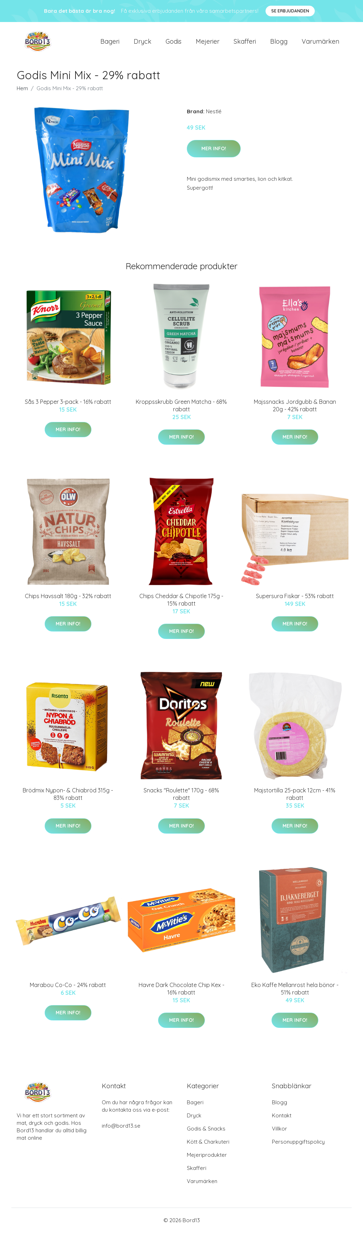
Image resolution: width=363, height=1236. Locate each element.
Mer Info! (213, 152)
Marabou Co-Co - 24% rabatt (68, 988)
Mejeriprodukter (207, 1158)
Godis (174, 43)
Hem (22, 91)
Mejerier (207, 43)
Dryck (142, 43)
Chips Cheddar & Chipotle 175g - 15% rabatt (181, 603)
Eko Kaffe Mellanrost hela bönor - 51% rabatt (295, 992)
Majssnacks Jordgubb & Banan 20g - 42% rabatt (295, 409)
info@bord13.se (121, 1129)
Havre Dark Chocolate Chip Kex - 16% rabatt (181, 992)
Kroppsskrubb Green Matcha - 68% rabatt (181, 409)
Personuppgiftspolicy (298, 1145)
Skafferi (245, 43)
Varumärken (320, 43)
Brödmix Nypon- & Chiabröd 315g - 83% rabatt (68, 798)
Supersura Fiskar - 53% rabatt (295, 599)
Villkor (279, 1132)
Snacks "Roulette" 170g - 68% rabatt (181, 798)
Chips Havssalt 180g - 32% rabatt (68, 599)
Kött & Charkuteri (208, 1145)
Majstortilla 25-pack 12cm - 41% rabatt (294, 798)
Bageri (109, 43)
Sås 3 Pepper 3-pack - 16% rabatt (68, 405)
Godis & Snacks (206, 1132)
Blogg (278, 43)
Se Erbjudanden (290, 10)
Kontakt (281, 1119)
